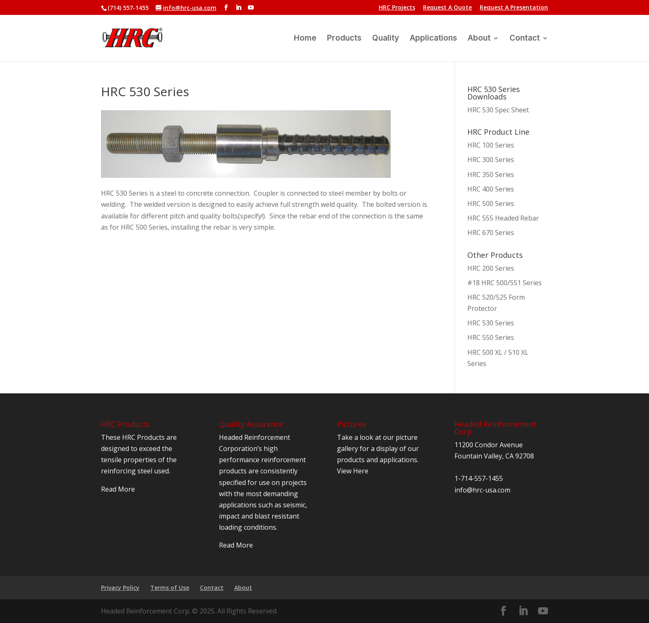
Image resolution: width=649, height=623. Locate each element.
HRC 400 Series (490, 189)
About (479, 39)
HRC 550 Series (490, 337)
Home (305, 39)
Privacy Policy (120, 587)
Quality (385, 39)
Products (344, 39)
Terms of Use (169, 587)
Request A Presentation (514, 8)
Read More (118, 489)
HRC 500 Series (490, 203)
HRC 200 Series (490, 268)
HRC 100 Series (490, 145)
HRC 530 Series (490, 322)
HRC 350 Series (490, 174)
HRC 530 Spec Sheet (498, 109)
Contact (525, 39)
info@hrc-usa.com (482, 490)
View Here (352, 470)
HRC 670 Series (490, 232)
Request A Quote (447, 8)
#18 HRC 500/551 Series (504, 282)
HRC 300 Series (490, 159)
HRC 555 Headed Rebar (503, 218)
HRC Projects (397, 8)
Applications (433, 39)
